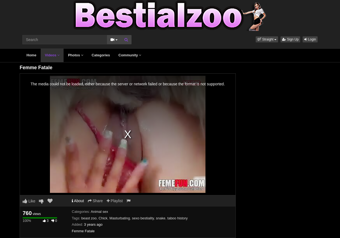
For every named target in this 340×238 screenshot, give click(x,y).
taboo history (177, 218)
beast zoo (89, 218)
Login (310, 39)
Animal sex (99, 212)
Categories (101, 55)
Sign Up (290, 39)
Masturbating (119, 218)
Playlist (115, 201)
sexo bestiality (143, 218)
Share (95, 201)
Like (29, 201)
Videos (52, 55)
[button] (267, 39)
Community (129, 55)
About (78, 201)
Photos (75, 55)
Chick (103, 218)
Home (31, 55)
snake (160, 218)
